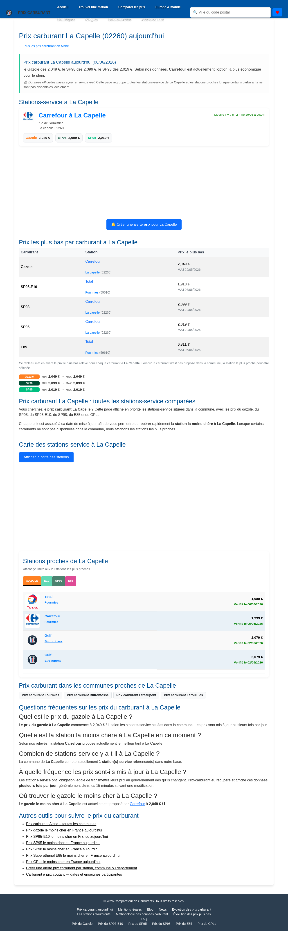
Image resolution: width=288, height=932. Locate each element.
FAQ (144, 920)
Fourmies (92, 292)
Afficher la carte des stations (46, 457)
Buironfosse (53, 642)
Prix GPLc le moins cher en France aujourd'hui (63, 863)
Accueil (62, 7)
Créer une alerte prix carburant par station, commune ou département (81, 869)
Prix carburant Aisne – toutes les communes (61, 825)
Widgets (91, 19)
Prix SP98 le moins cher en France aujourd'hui (63, 850)
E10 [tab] (51, 581)
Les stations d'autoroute (93, 915)
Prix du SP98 (161, 925)
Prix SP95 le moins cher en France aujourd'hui (63, 844)
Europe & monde (168, 7)
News (163, 911)
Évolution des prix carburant (191, 911)
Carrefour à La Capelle (72, 115)
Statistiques (66, 19)
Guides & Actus (119, 19)
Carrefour (93, 261)
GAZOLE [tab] (34, 581)
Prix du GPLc (207, 925)
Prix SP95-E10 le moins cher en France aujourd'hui (67, 838)
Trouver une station (93, 7)
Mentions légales (130, 911)
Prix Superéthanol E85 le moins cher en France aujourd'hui (73, 857)
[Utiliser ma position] (277, 12)
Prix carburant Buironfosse (88, 696)
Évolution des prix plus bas (192, 915)
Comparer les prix (131, 7)
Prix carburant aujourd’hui (95, 911)
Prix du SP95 (137, 925)
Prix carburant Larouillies (183, 696)
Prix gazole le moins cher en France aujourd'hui (64, 831)
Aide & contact (153, 19)
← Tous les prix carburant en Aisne (44, 46)
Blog (150, 911)
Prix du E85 (184, 925)
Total (89, 281)
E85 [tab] (77, 581)
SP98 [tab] (64, 581)
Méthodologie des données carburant (142, 915)
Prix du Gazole (82, 925)
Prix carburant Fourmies (40, 696)
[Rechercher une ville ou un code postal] (230, 12)
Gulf (48, 637)
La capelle (93, 272)
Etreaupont (53, 662)
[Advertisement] (144, 183)
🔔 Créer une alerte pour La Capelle (144, 224)
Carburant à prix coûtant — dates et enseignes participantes (74, 876)
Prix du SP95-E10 (110, 925)
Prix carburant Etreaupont (136, 696)
